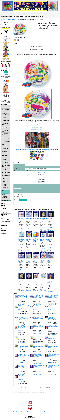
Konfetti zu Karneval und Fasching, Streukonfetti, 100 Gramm (23, 346)
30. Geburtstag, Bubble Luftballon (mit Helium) (21, 281)
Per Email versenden (41, 172)
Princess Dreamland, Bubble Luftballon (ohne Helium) (29, 260)
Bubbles (17, 19)
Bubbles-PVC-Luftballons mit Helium (36, 129)
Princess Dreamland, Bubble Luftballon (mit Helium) (43, 281)
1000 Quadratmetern (31, 149)
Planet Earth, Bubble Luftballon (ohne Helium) (29, 219)
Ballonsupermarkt (4, 19)
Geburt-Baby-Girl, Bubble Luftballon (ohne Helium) (50, 219)
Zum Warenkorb (5, 74)
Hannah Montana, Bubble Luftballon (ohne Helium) (21, 260)
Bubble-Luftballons (46, 149)
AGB (28, 392)
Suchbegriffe (18, 411)
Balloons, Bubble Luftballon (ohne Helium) (20, 219)
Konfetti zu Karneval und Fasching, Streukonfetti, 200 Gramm (38, 346)
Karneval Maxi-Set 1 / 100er (38, 337)
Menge (15, 199)
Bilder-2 (39, 149)
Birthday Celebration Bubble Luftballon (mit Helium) (36, 260)
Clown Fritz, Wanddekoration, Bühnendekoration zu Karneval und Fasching (53, 355)
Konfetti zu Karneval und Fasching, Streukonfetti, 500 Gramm (53, 346)
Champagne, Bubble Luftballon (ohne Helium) (36, 219)
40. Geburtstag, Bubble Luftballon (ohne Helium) (29, 239)
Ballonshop (25, 149)
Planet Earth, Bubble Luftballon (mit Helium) (50, 260)
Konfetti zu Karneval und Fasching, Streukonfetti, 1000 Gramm (23, 355)
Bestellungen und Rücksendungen (33, 411)
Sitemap (14, 411)
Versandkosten (42, 182)
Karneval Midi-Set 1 (21, 337)
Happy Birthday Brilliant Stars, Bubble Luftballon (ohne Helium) (43, 239)
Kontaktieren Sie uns (43, 411)
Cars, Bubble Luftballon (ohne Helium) (50, 239)
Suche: (6, 68)
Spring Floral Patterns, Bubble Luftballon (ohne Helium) (36, 239)
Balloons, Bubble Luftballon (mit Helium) (42, 260)
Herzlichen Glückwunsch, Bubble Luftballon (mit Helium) (51, 281)
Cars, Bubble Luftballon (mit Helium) (35, 281)
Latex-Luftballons (11, 19)
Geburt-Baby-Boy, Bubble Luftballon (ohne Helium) (21, 239)
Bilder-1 (36, 149)
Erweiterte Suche (24, 411)
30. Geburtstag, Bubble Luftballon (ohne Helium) (43, 219)
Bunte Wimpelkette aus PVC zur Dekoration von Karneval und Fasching (53, 327)
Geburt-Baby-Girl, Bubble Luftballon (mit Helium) (29, 281)
